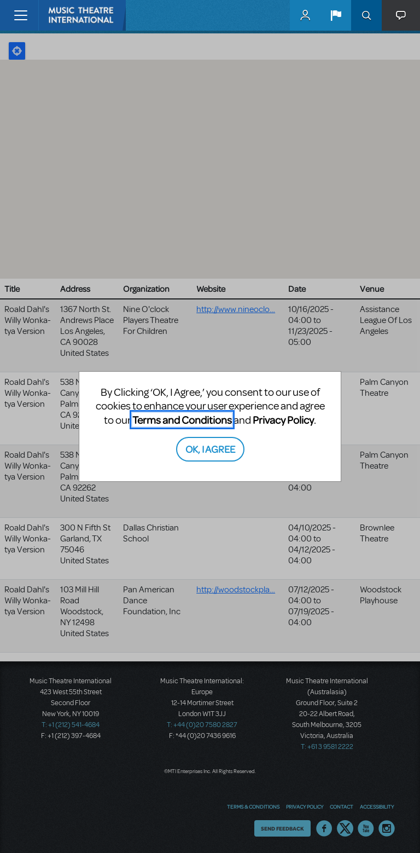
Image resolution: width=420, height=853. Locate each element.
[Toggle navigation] (20, 15)
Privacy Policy (283, 419)
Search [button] (366, 15)
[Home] (61, 15)
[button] (335, 15)
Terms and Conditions (182, 419)
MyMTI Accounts (305, 15)
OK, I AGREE (210, 448)
